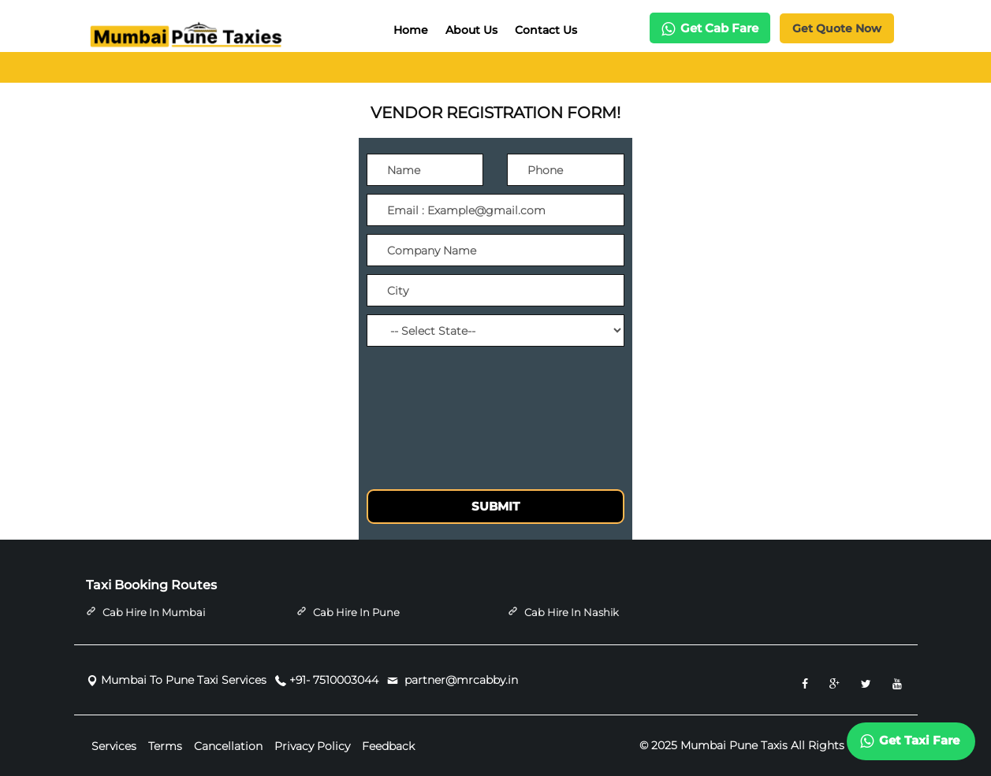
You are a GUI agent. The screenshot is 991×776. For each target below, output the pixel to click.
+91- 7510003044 (333, 681)
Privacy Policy (312, 746)
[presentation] (486, 389)
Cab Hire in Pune (356, 612)
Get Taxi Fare (909, 741)
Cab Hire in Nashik (571, 612)
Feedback (388, 746)
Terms (165, 746)
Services (113, 746)
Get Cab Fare (709, 27)
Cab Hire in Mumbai (153, 612)
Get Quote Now (836, 28)
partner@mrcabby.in (459, 681)
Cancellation (228, 746)
